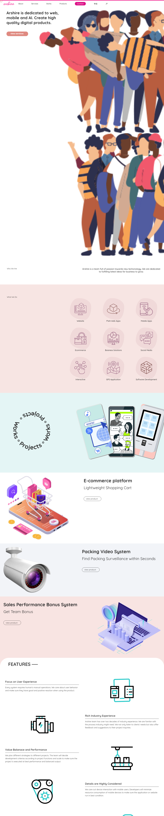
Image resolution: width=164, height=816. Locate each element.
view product (92, 499)
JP (107, 4)
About (20, 4)
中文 (95, 4)
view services (17, 33)
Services (34, 4)
